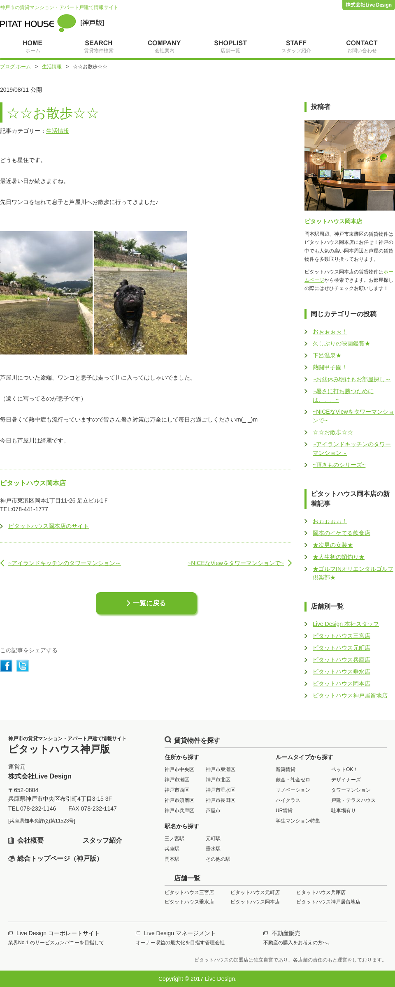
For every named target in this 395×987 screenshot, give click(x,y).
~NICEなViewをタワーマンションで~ (236, 563)
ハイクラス (288, 800)
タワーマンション (351, 790)
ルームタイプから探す (304, 757)
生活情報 (57, 130)
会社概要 (30, 840)
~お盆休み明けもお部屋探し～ (352, 379)
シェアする (6, 666)
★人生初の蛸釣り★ (339, 557)
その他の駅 (218, 859)
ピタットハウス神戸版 (52, 23)
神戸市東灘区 (220, 769)
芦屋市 (213, 810)
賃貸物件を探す (197, 740)
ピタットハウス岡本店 (333, 221)
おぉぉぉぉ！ (330, 331)
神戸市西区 (177, 790)
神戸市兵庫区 (179, 810)
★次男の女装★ (333, 545)
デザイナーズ (346, 780)
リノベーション (293, 790)
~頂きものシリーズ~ (339, 464)
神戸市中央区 (179, 769)
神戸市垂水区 (220, 790)
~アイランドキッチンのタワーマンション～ (64, 563)
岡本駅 (172, 859)
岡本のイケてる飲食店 (341, 533)
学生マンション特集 (298, 821)
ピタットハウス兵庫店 (341, 659)
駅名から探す (182, 826)
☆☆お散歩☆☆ (333, 432)
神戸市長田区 (220, 800)
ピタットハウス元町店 (341, 647)
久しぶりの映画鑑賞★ (341, 343)
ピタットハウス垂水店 (341, 671)
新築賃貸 (285, 769)
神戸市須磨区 (179, 800)
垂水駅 (213, 849)
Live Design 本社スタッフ (346, 624)
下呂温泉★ (327, 355)
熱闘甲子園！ (330, 367)
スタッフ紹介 (102, 840)
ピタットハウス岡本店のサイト (48, 526)
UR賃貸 (284, 810)
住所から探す (182, 757)
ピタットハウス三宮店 (341, 636)
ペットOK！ (344, 769)
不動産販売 (286, 933)
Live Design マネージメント (180, 933)
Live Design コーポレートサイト (58, 933)
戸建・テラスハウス (353, 800)
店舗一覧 (187, 878)
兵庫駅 (172, 849)
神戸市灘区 (177, 780)
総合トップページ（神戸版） (60, 858)
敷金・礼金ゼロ (293, 780)
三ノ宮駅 (174, 838)
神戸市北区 (218, 780)
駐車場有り (343, 810)
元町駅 (213, 838)
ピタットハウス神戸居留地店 (350, 695)
